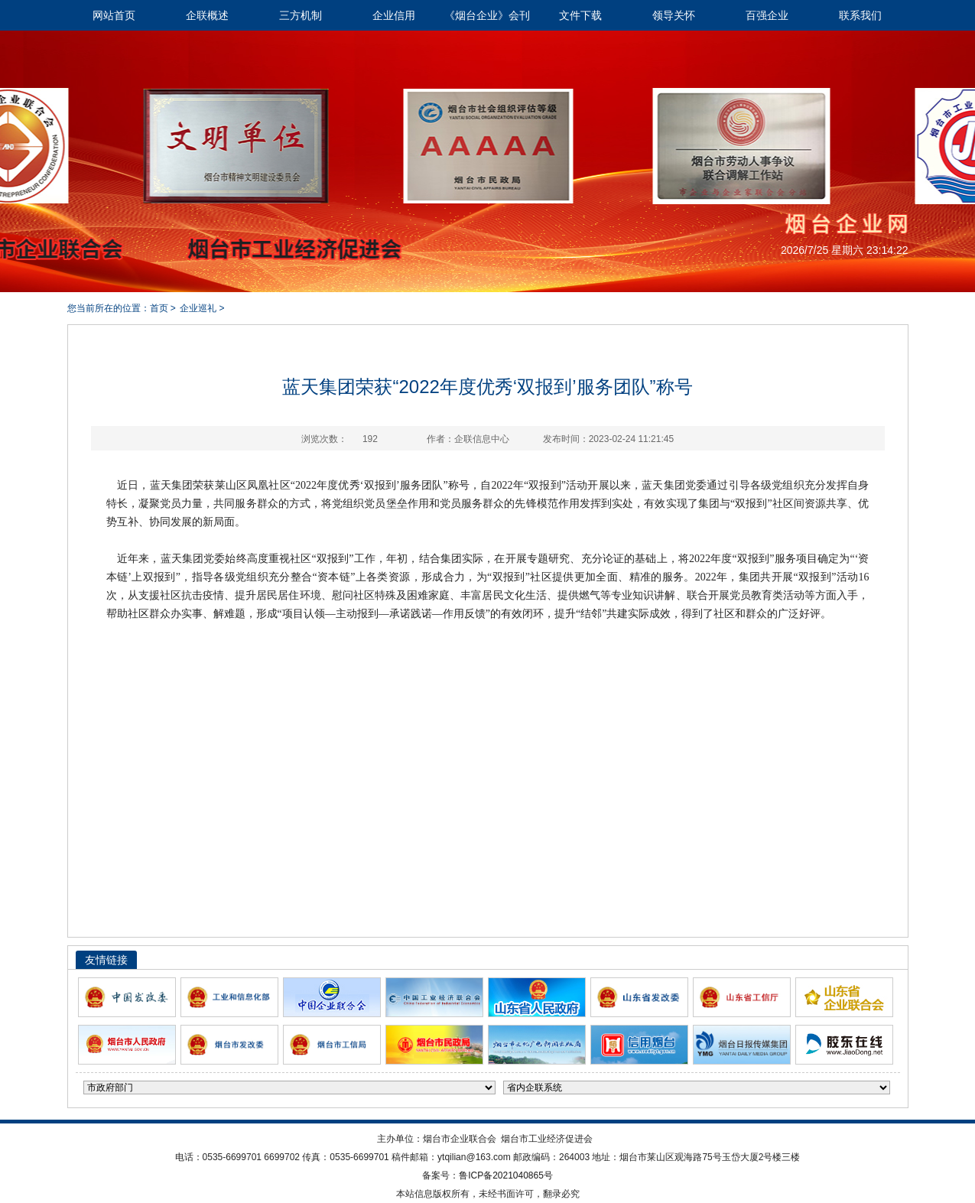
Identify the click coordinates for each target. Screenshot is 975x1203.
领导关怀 (673, 15)
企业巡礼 (198, 308)
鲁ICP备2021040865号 (506, 1175)
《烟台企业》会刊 (487, 15)
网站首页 (114, 15)
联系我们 (860, 15)
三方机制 (300, 15)
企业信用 (393, 15)
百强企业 (767, 15)
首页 (159, 308)
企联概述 (207, 15)
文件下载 (580, 15)
